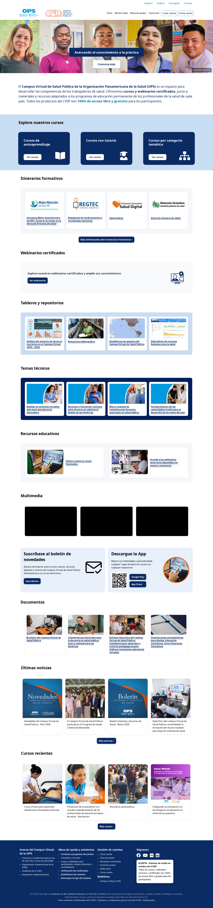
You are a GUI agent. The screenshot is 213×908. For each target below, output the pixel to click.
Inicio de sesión (107, 858)
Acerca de (154, 13)
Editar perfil (105, 868)
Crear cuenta (169, 13)
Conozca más (106, 64)
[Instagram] (152, 855)
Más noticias (106, 740)
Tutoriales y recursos (70, 858)
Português (174, 3)
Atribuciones (149, 900)
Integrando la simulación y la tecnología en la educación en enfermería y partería (168, 810)
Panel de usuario (108, 865)
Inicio (109, 13)
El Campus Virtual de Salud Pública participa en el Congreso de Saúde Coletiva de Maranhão (85, 724)
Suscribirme (32, 581)
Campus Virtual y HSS (110, 881)
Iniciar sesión (186, 13)
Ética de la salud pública (122, 806)
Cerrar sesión (106, 872)
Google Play (137, 576)
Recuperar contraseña (110, 861)
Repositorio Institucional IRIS (35, 874)
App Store (136, 584)
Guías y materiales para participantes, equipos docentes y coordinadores (76, 864)
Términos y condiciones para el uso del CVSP (119, 900)
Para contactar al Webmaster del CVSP (77, 900)
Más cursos (106, 826)
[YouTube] (145, 855)
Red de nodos (121, 13)
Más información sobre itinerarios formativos (106, 239)
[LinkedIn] (157, 855)
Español (148, 3)
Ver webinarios (37, 280)
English (161, 3)
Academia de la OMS (32, 871)
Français (188, 3)
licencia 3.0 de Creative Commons (68, 894)
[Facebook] (139, 855)
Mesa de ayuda (137, 13)
